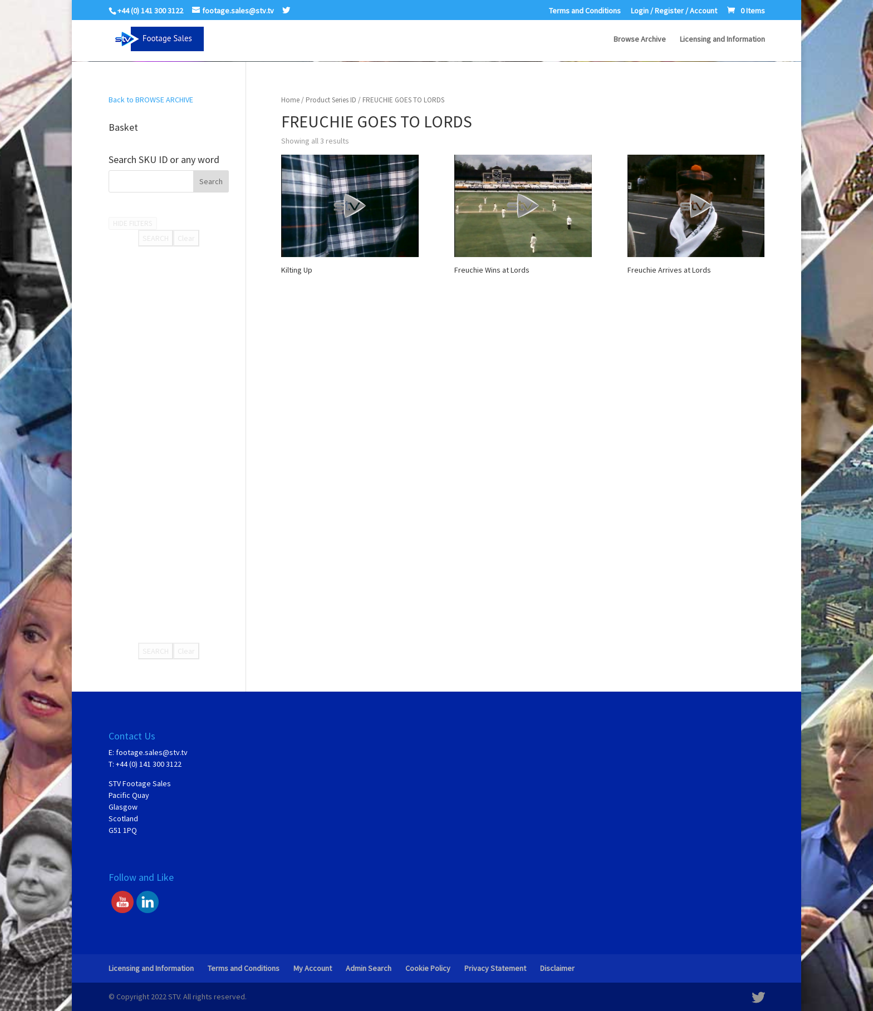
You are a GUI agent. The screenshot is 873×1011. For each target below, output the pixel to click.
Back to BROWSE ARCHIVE (151, 100)
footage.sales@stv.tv (152, 752)
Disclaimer (557, 968)
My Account (312, 968)
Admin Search (368, 968)
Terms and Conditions (585, 11)
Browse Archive (640, 39)
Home (290, 100)
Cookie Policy (427, 968)
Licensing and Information (722, 39)
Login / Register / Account (674, 11)
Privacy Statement (495, 968)
